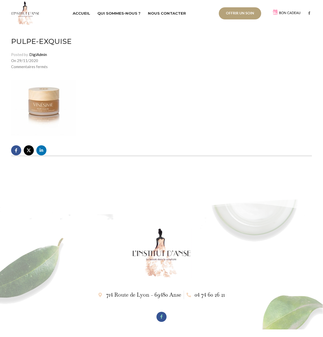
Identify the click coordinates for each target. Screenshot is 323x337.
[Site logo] (25, 12)
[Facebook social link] (309, 13)
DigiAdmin (38, 54)
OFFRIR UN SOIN (240, 13)
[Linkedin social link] (41, 150)
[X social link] (29, 150)
